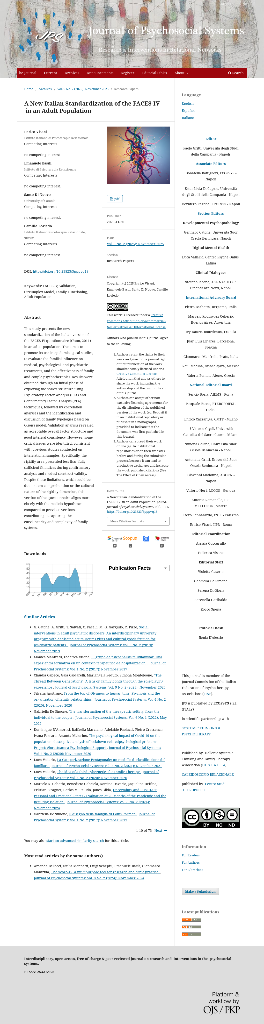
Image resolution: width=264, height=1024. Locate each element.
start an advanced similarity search (75, 840)
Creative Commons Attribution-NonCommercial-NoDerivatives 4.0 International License (136, 321)
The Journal (26, 73)
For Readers (191, 855)
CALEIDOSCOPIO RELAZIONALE (208, 774)
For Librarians (192, 870)
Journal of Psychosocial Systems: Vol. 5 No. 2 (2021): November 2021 (106, 765)
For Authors (191, 862)
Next (158, 830)
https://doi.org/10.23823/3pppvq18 (60, 271)
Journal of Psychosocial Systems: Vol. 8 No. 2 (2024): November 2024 (89, 878)
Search (236, 73)
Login (243, 3)
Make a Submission (200, 891)
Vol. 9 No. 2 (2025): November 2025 (83, 89)
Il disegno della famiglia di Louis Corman (103, 814)
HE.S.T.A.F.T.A (213, 765)
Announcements (100, 73)
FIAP (207, 693)
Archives (72, 73)
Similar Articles (39, 616)
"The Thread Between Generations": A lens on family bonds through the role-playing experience (98, 681)
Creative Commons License (137, 373)
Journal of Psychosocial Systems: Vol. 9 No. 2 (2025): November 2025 (110, 687)
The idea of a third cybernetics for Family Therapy (99, 771)
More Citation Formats (127, 521)
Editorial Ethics (154, 73)
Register (127, 73)
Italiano (188, 117)
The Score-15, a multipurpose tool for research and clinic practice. (105, 872)
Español (188, 110)
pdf (116, 199)
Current (50, 73)
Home (28, 89)
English (188, 103)
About (180, 73)
